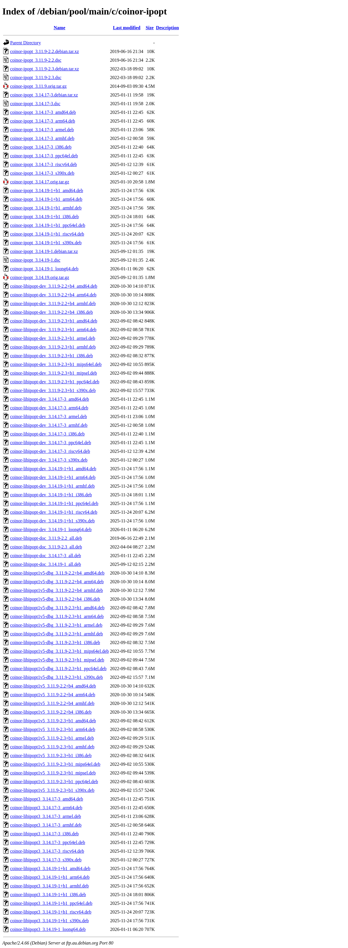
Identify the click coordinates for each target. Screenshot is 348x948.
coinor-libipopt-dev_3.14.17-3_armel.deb (48, 416)
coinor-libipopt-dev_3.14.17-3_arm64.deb (49, 407)
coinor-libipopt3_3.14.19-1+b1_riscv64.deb (50, 911)
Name (59, 27)
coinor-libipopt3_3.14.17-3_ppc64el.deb (47, 842)
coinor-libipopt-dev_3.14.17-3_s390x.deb (49, 459)
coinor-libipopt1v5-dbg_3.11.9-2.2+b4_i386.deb (55, 599)
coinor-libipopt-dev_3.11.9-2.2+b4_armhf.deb (53, 303)
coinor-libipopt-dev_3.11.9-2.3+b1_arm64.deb (53, 329)
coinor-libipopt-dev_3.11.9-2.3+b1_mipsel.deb (53, 373)
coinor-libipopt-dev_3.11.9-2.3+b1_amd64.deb (53, 320)
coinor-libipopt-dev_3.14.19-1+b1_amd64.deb (53, 468)
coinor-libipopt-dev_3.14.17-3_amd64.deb (49, 399)
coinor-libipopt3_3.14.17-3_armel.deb (45, 816)
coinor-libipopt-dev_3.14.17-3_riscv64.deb (50, 451)
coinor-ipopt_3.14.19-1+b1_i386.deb (44, 216)
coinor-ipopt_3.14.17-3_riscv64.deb (43, 164)
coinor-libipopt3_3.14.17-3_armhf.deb (45, 825)
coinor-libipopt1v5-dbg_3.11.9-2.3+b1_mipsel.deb (57, 659)
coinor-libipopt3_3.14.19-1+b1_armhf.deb (49, 885)
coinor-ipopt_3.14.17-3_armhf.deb (42, 138)
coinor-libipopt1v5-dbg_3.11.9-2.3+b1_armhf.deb (56, 633)
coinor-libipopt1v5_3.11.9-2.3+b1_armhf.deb (52, 746)
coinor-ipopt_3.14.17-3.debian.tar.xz (44, 94)
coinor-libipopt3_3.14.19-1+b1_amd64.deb (50, 868)
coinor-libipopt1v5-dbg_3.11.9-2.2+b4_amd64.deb (57, 572)
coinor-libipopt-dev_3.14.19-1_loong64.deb (51, 529)
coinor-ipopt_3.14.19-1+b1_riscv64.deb (47, 233)
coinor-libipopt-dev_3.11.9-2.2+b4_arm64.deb (53, 294)
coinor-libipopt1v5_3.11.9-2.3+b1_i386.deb (51, 755)
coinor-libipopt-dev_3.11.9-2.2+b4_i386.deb (51, 312)
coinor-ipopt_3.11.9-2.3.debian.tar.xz (44, 68)
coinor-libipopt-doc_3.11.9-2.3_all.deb (46, 546)
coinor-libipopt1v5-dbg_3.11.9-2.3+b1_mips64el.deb (59, 651)
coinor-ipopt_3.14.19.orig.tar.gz (39, 277)
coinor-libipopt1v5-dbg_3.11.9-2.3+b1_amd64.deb (57, 607)
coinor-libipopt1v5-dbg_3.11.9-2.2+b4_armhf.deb (56, 590)
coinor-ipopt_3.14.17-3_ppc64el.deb (44, 155)
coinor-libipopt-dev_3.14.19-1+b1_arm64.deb (52, 477)
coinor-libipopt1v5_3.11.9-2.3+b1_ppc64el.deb (54, 781)
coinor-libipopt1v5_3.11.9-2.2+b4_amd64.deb (53, 685)
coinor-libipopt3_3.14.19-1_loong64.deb (48, 929)
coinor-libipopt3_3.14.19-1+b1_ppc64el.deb (51, 903)
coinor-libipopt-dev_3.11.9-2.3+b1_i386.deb (51, 355)
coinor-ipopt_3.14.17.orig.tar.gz (39, 181)
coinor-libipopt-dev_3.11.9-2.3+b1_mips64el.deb (56, 364)
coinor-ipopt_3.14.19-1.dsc (35, 260)
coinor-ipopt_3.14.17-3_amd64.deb (43, 112)
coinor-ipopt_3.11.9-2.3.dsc (35, 77)
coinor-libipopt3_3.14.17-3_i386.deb (44, 833)
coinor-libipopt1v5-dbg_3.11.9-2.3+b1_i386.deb (55, 642)
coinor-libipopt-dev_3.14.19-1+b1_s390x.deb (52, 520)
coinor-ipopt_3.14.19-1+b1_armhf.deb (45, 207)
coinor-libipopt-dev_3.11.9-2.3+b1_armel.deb (52, 338)
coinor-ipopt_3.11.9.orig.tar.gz (38, 86)
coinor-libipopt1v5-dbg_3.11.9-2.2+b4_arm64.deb (57, 581)
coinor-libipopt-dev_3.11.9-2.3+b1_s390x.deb (53, 390)
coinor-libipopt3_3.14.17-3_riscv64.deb (47, 851)
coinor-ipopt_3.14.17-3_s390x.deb (42, 173)
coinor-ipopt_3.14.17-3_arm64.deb (42, 120)
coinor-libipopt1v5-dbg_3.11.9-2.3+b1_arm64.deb (57, 616)
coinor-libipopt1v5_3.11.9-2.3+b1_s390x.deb (52, 790)
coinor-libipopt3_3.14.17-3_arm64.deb (46, 807)
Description (167, 27)
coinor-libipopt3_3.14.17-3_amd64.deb (46, 798)
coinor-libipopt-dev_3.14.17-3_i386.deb (47, 433)
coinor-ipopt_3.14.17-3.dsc (35, 103)
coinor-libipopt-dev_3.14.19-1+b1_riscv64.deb (53, 512)
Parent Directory (25, 42)
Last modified (127, 27)
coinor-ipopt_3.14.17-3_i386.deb (41, 147)
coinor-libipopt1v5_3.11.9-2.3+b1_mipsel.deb (53, 772)
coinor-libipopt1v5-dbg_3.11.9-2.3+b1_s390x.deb (56, 677)
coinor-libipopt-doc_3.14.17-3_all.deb (45, 555)
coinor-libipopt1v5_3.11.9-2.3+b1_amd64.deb (53, 720)
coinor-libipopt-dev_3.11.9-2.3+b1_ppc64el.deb (54, 381)
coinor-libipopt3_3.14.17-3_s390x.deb (45, 859)
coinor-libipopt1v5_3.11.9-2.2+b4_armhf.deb (52, 703)
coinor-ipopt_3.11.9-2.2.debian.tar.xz (44, 51)
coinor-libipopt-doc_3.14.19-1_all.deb (45, 564)
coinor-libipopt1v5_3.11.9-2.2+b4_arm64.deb (52, 694)
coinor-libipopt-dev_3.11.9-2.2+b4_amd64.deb (53, 286)
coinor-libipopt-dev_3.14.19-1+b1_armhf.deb (52, 486)
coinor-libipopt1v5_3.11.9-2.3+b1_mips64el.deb (55, 764)
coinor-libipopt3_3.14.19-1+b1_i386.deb (48, 894)
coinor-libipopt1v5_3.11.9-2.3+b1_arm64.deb (52, 729)
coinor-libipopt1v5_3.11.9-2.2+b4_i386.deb (51, 712)
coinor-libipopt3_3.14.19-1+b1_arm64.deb (50, 877)
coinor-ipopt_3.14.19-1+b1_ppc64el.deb (47, 225)
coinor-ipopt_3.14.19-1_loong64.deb (44, 268)
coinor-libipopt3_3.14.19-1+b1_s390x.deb (49, 920)
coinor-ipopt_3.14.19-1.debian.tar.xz (44, 251)
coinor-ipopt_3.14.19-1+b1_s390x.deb (45, 242)
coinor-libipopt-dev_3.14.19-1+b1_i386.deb (51, 494)
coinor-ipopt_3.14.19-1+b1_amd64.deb (46, 190)
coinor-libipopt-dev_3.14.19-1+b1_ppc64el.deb (54, 503)
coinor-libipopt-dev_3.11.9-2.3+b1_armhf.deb (53, 346)
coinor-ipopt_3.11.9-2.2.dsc (35, 60)
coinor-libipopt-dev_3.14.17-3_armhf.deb (49, 425)
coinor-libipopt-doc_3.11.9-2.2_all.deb (46, 538)
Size (150, 27)
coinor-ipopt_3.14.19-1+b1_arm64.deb (46, 199)
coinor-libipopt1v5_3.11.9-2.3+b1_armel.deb (52, 738)
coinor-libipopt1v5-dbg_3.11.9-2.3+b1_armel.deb (56, 625)
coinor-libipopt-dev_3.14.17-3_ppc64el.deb (50, 442)
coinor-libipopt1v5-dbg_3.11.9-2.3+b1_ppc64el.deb (58, 668)
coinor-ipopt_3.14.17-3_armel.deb (42, 129)
